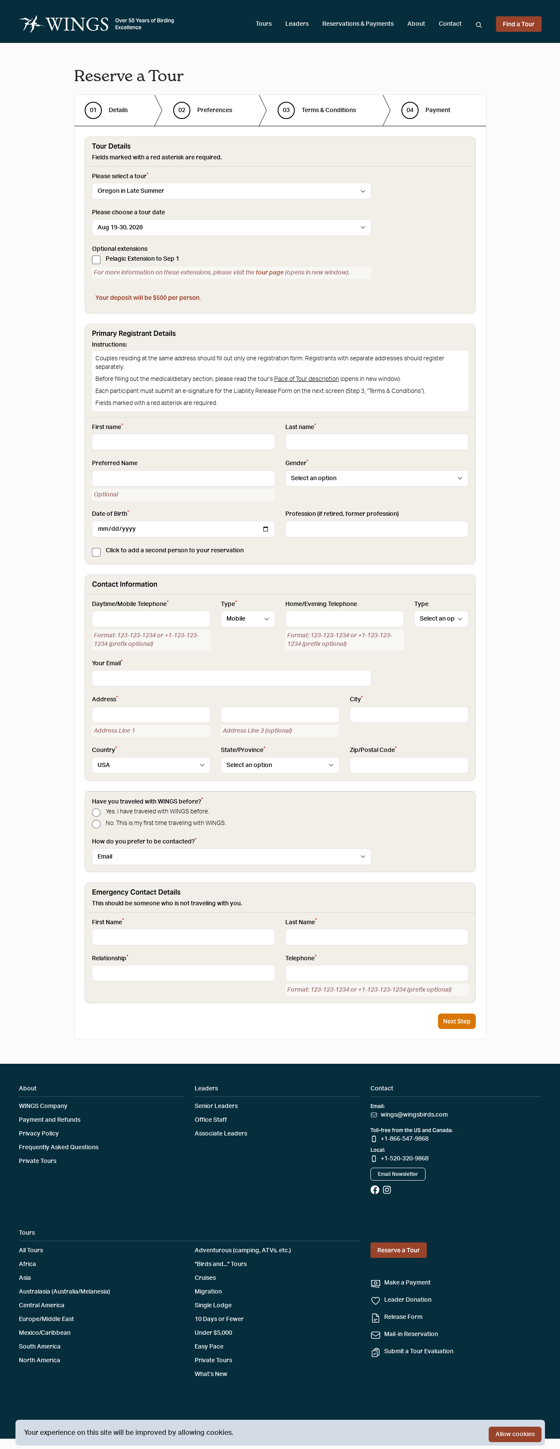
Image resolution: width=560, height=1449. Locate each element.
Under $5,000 (213, 1333)
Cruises (205, 1278)
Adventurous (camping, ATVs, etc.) (243, 1251)
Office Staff (211, 1120)
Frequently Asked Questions (58, 1148)
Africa (27, 1264)
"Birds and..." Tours (221, 1264)
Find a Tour (519, 24)
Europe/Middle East (46, 1319)
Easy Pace (209, 1347)
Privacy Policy (39, 1134)
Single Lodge (213, 1306)
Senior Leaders (216, 1106)
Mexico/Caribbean (44, 1333)
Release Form (403, 1317)
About (416, 24)
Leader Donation (407, 1300)
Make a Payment (407, 1283)
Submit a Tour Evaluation (418, 1352)
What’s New (211, 1374)
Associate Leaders (221, 1134)
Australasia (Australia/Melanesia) (64, 1292)
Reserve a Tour (398, 1250)
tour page (270, 273)
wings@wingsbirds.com (414, 1115)
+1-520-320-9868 (404, 1159)
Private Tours (37, 1161)
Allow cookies (515, 1434)
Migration (208, 1292)
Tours (264, 24)
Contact (450, 24)
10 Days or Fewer (219, 1319)
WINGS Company (43, 1106)
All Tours (31, 1251)
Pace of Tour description (306, 379)
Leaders (297, 24)
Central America (41, 1306)
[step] (106, 110)
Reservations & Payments (358, 24)
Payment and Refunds (49, 1120)
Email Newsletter (398, 1174)
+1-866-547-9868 (404, 1139)
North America (39, 1361)
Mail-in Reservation (411, 1334)
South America (40, 1347)
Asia (25, 1278)
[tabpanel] (280, 570)
